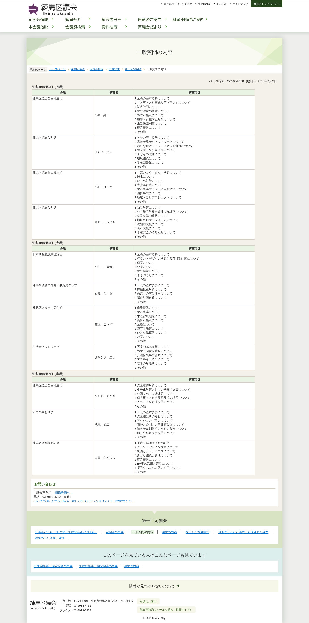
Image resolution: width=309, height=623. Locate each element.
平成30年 (114, 69)
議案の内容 (131, 566)
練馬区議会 (78, 69)
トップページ (57, 69)
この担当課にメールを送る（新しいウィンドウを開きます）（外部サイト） (84, 500)
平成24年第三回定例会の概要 (53, 566)
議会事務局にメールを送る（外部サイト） (166, 609)
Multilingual (204, 3)
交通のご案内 (148, 601)
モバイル (221, 3)
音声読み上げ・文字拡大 (178, 3)
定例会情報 (96, 69)
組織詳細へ (62, 492)
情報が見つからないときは (151, 586)
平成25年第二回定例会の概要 (98, 566)
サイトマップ (240, 3)
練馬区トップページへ (266, 3)
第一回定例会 (133, 69)
